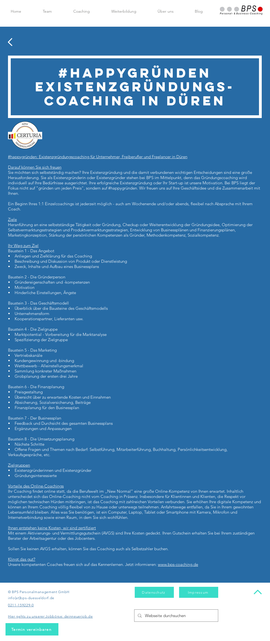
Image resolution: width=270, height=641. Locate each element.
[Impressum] (198, 592)
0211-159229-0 (21, 605)
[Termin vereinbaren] (32, 629)
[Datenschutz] (154, 592)
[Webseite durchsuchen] (175, 615)
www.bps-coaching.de (178, 564)
